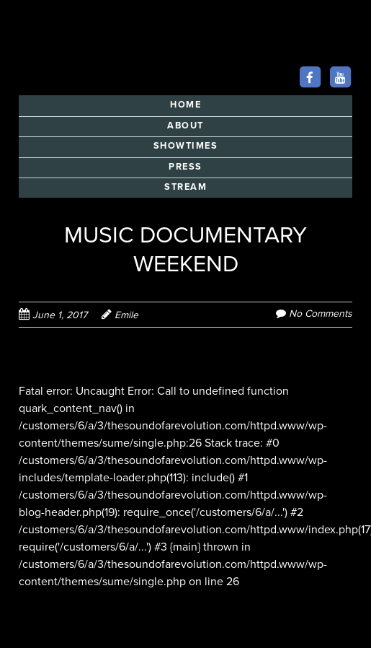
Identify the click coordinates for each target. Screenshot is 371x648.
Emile (126, 315)
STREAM (185, 187)
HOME (185, 104)
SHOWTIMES (185, 146)
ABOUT (185, 125)
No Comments (320, 313)
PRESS (185, 166)
